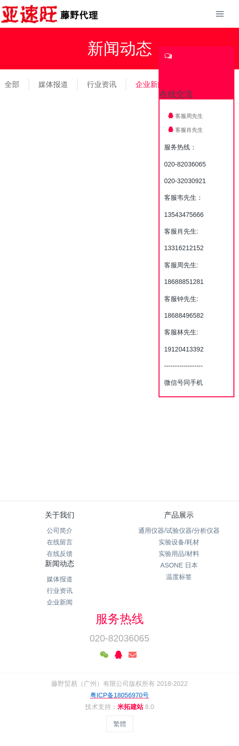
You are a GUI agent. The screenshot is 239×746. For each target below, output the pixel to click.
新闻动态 (59, 563)
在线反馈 (60, 553)
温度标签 (179, 576)
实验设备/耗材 (179, 542)
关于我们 (59, 515)
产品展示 (179, 515)
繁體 (119, 724)
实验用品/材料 (179, 553)
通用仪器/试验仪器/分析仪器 (179, 530)
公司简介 (60, 530)
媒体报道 (53, 84)
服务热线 (120, 619)
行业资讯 (101, 84)
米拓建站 (131, 706)
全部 (12, 84)
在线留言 (60, 542)
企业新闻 (150, 84)
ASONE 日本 (179, 565)
